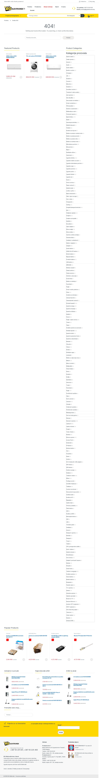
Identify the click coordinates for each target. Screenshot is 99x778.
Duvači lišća (69, 278)
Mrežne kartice (70, 448)
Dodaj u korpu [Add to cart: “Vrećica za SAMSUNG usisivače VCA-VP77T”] (23, 659)
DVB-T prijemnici (70, 607)
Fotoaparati (69, 202)
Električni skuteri (70, 552)
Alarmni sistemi (69, 56)
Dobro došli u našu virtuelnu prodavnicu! (13, 1)
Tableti (68, 543)
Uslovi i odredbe (8, 768)
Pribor (67, 292)
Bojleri (67, 119)
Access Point (69, 440)
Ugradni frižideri (70, 174)
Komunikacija (69, 554)
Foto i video (69, 199)
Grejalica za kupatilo (71, 218)
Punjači (68, 429)
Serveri (68, 530)
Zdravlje (68, 404)
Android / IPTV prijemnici (72, 604)
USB (67, 522)
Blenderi (68, 341)
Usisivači (68, 401)
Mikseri (68, 360)
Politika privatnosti (17, 768)
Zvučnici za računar (71, 489)
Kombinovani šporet (71, 130)
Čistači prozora (70, 273)
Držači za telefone (70, 103)
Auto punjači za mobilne (72, 100)
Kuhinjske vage (70, 352)
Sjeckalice (68, 379)
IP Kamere (68, 445)
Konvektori (69, 224)
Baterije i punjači (70, 267)
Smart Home (69, 568)
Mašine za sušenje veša (72, 141)
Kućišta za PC (69, 497)
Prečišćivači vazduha (71, 409)
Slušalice (68, 473)
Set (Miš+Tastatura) (71, 483)
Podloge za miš (70, 481)
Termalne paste (70, 524)
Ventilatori (68, 527)
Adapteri (68, 245)
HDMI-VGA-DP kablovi (71, 251)
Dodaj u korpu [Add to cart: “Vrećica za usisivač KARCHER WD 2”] (46, 659)
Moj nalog (91, 1)
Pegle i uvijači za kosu (71, 319)
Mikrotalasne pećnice (71, 144)
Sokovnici (68, 382)
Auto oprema (69, 95)
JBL (67, 76)
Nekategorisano (70, 412)
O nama (63, 6)
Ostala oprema (70, 59)
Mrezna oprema (70, 437)
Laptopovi (68, 423)
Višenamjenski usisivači (72, 300)
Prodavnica (82, 1)
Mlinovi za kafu (70, 363)
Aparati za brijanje (70, 308)
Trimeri (68, 322)
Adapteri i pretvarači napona (73, 560)
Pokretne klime (70, 237)
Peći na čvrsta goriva (71, 415)
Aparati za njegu (70, 306)
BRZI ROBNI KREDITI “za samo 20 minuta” (83, 746)
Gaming (68, 204)
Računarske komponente (72, 492)
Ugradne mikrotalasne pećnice (74, 163)
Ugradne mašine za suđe (72, 160)
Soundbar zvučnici (71, 89)
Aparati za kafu (70, 333)
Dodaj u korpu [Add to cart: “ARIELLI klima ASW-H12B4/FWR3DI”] (60, 77)
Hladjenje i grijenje (70, 213)
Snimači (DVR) (69, 620)
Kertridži (68, 535)
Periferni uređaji (70, 470)
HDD (67, 511)
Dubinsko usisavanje (71, 276)
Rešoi (67, 371)
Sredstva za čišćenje (71, 295)
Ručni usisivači (69, 398)
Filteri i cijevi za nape (71, 196)
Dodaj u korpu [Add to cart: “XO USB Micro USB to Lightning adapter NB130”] (69, 659)
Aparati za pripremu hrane (72, 336)
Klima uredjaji (69, 229)
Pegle (67, 286)
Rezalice (68, 374)
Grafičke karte (69, 494)
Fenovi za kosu (70, 182)
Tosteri (68, 385)
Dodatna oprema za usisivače (73, 327)
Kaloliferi (68, 221)
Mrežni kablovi (70, 254)
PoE (67, 451)
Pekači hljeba (69, 368)
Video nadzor (69, 615)
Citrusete (68, 344)
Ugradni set (69, 177)
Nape (67, 149)
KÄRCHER (68, 265)
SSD (67, 519)
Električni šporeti (70, 125)
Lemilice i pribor (70, 190)
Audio (67, 65)
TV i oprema (69, 587)
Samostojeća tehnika (71, 122)
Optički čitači (69, 502)
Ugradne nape (70, 166)
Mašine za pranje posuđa (72, 136)
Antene (68, 590)
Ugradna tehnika (70, 158)
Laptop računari (70, 426)
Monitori (68, 434)
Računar (68, 418)
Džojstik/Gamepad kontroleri (73, 207)
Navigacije (69, 582)
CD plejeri (68, 73)
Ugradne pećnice (70, 168)
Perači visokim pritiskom (72, 289)
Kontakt (32, 10)
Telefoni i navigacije (71, 571)
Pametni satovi (69, 585)
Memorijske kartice (71, 516)
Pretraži (68, 37)
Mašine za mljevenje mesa (72, 357)
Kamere (68, 618)
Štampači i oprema (71, 533)
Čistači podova (70, 270)
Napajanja (68, 500)
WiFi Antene (69, 464)
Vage (67, 325)
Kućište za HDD (70, 513)
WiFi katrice (69, 467)
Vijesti (57, 6)
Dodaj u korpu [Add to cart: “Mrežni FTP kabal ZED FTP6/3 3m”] (91, 659)
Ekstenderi (69, 442)
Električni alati (69, 188)
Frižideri (68, 128)
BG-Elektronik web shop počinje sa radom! (84, 754)
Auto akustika (69, 97)
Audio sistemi (69, 67)
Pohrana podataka (71, 505)
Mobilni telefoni (70, 579)
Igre (67, 210)
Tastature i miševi (70, 475)
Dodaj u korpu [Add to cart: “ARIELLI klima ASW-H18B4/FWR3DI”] (21, 77)
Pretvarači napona (70, 114)
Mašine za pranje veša (31, 53)
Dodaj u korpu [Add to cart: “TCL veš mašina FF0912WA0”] (40, 77)
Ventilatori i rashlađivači (72, 240)
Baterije (68, 563)
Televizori (68, 612)
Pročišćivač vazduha (71, 393)
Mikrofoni (68, 84)
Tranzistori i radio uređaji (72, 92)
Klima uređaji (9, 53)
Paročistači (69, 284)
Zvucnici (68, 81)
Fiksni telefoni (69, 576)
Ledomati (68, 355)
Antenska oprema (70, 593)
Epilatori (68, 314)
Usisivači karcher (70, 297)
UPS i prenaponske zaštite (73, 546)
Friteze (68, 347)
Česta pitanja (26, 768)
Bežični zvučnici (70, 70)
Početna (29, 6)
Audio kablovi (69, 248)
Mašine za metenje (71, 281)
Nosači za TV (69, 598)
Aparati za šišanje (70, 311)
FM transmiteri (69, 106)
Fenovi (68, 317)
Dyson (67, 179)
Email (60, 725)
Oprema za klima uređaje (72, 234)
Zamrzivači (69, 155)
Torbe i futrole (69, 432)
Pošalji (61, 732)
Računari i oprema (70, 421)
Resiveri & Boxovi (70, 601)
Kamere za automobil (71, 108)
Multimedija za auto (71, 111)
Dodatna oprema (70, 574)
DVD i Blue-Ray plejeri (71, 609)
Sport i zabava (70, 549)
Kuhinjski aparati (70, 330)
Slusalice (68, 78)
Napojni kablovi (70, 256)
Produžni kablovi (70, 259)
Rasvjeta (68, 565)
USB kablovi (69, 262)
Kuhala (68, 349)
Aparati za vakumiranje (72, 338)
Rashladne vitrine (70, 152)
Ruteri (67, 456)
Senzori (68, 62)
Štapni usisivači (70, 185)
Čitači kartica (69, 508)
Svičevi (68, 459)
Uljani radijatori (70, 226)
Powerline (68, 453)
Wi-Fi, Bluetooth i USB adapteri (74, 462)
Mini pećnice (69, 147)
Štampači (68, 538)
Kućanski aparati (70, 303)
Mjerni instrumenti (70, 193)
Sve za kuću (69, 557)
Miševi (67, 478)
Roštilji (67, 377)
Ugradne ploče (70, 171)
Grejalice (68, 215)
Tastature (68, 486)
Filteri (67, 396)
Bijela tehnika (69, 117)
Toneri (68, 541)
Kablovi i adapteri (70, 243)
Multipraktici (69, 366)
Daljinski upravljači (70, 596)
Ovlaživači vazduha (71, 407)
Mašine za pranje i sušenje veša (74, 133)
